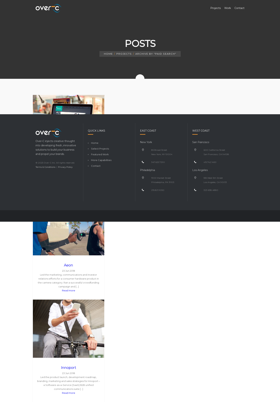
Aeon (68, 265)
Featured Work (100, 154)
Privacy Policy (65, 167)
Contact (96, 165)
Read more (68, 290)
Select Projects (100, 148)
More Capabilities (101, 160)
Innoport (68, 367)
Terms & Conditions (45, 167)
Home (108, 53)
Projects (124, 53)
